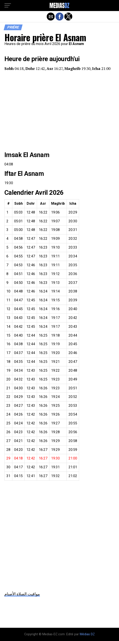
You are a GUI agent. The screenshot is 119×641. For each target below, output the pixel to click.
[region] (59, 111)
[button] (7, 5)
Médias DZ (87, 634)
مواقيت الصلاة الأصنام (22, 593)
